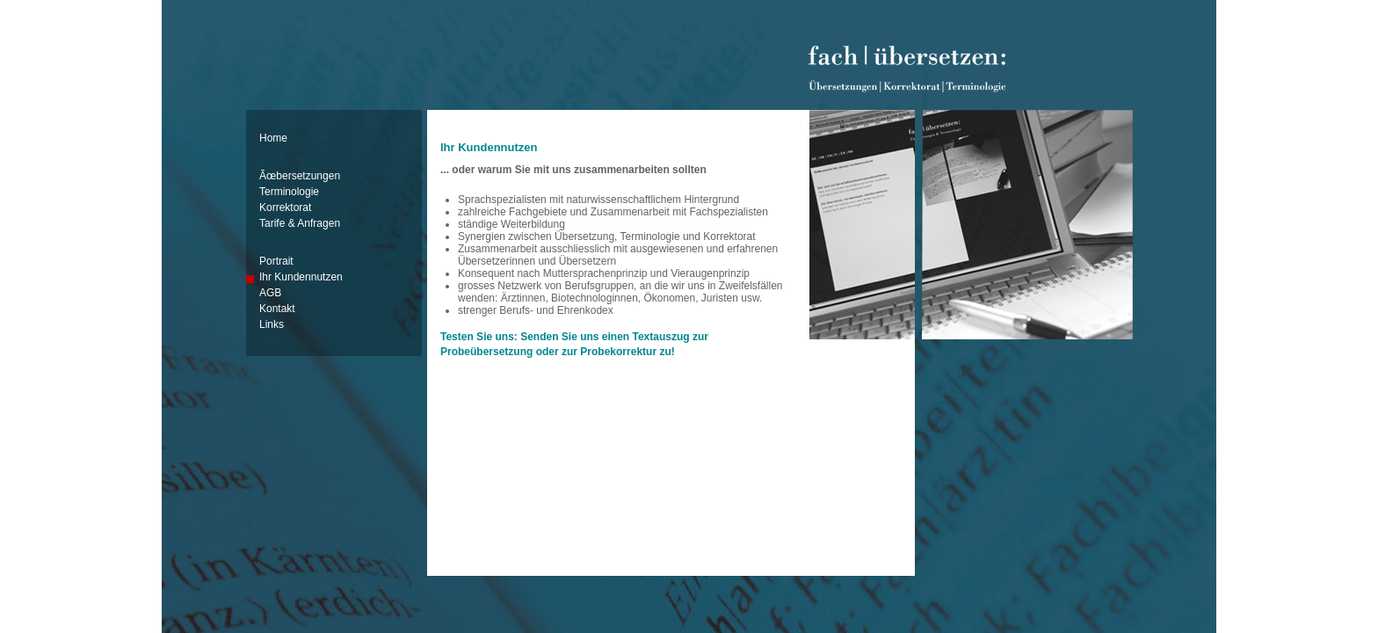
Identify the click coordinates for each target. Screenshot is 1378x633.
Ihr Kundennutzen (301, 277)
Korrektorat (285, 207)
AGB (270, 293)
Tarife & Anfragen (299, 223)
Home (273, 138)
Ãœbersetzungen (299, 176)
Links (271, 324)
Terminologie (289, 192)
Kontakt (277, 308)
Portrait (276, 261)
